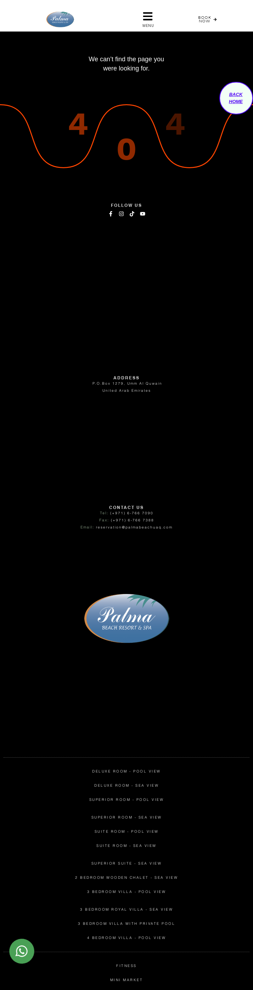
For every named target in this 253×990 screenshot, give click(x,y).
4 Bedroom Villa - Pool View (126, 937)
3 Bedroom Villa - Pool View (126, 891)
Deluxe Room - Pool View (126, 771)
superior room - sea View (126, 817)
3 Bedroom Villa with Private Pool (126, 923)
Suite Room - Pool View (127, 831)
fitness (126, 965)
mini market (126, 980)
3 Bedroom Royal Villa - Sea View (126, 909)
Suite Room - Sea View (126, 845)
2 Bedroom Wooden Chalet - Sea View (126, 877)
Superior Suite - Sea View (126, 863)
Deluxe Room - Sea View (126, 785)
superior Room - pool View (126, 799)
